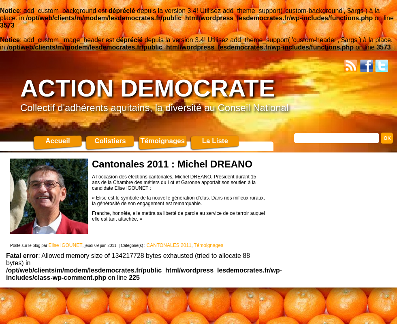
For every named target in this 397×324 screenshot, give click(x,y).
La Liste (215, 141)
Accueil (57, 141)
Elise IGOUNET (66, 245)
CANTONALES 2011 (169, 245)
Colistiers (110, 141)
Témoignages (163, 141)
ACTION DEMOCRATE (147, 88)
